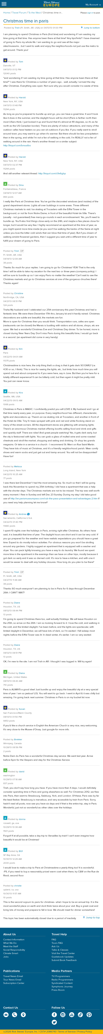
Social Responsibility (14, 949)
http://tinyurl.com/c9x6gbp (52, 173)
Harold (22, 97)
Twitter (54, 1022)
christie (18, 885)
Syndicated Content (62, 983)
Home (6, 12)
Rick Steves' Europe (51, 4)
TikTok (80, 1014)
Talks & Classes (60, 949)
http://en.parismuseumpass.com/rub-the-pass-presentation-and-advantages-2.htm (54, 498)
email (6, 1014)
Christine (18, 293)
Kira (21, 392)
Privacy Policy (84, 1031)
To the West (34, 12)
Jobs (6, 956)
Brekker (18, 739)
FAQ (54, 939)
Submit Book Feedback (64, 960)
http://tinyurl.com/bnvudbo (17, 145)
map (23, 1014)
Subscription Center (13, 983)
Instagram (63, 1014)
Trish (17, 27)
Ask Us (55, 946)
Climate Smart (10, 953)
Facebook (54, 1014)
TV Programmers (61, 976)
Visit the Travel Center (63, 953)
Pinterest (89, 1014)
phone (14, 1014)
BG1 (21, 851)
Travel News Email (13, 976)
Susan (22, 709)
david (21, 771)
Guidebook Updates (63, 956)
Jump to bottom (92, 27)
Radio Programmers (62, 979)
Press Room (58, 990)
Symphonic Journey (62, 986)
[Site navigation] (4, 4)
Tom (21, 61)
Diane (17, 602)
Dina (21, 185)
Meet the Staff (10, 946)
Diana (22, 673)
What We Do (10, 943)
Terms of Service (67, 1031)
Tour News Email (12, 979)
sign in (90, 12)
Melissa (18, 466)
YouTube (71, 1014)
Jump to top (93, 917)
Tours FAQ (57, 943)
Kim (21, 349)
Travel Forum (19, 12)
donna (22, 819)
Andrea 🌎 (24, 514)
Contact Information (13, 939)
